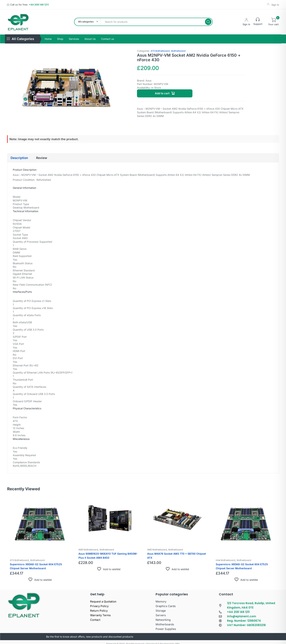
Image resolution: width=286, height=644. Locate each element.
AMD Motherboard (88, 545)
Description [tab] (22, 153)
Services (74, 34)
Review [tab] (48, 153)
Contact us (107, 34)
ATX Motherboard (160, 46)
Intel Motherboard (225, 556)
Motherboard (178, 46)
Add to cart (162, 89)
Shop (60, 34)
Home (48, 34)
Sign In (275, 4)
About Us (90, 34)
